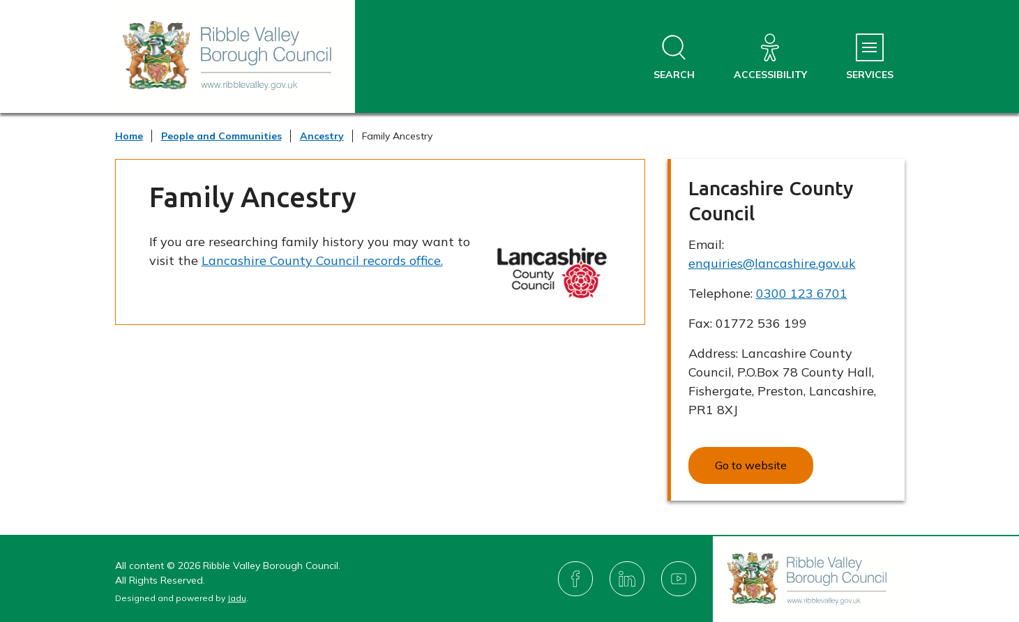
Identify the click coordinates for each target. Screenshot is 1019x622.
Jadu (236, 598)
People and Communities (221, 136)
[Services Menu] (870, 57)
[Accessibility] (770, 57)
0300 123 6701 (801, 293)
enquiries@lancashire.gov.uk (772, 263)
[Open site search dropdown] (674, 57)
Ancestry (322, 136)
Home (129, 136)
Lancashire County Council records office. (322, 260)
